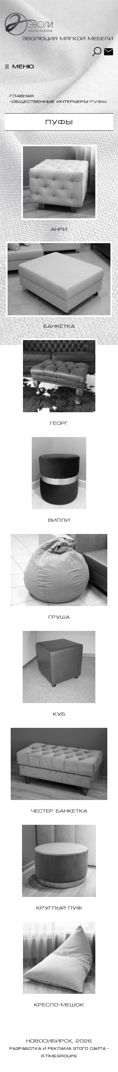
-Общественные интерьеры (49, 102)
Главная (22, 96)
